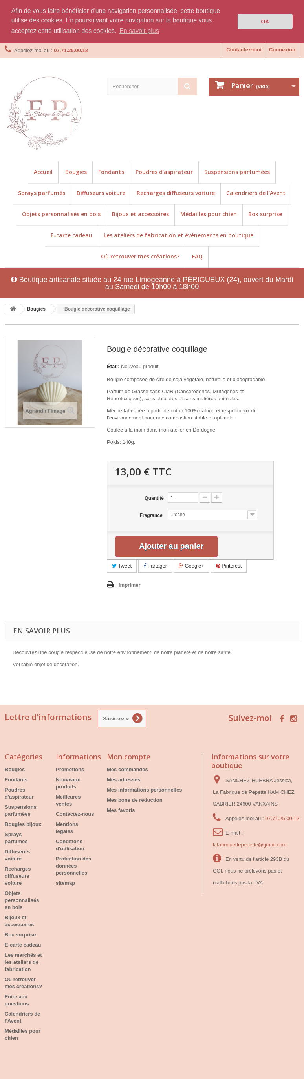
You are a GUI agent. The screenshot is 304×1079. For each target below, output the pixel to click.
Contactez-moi (244, 49)
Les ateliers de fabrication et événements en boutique (178, 235)
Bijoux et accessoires (140, 213)
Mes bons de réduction (135, 799)
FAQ (197, 256)
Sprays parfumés (41, 192)
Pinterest (229, 566)
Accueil (43, 171)
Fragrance (152, 515)
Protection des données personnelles (73, 865)
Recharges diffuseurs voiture (176, 192)
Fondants (111, 171)
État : (113, 366)
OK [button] (265, 21)
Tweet (122, 566)
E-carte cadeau (71, 235)
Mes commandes (127, 769)
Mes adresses (123, 779)
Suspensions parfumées (237, 171)
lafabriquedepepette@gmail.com (249, 844)
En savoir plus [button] (139, 30)
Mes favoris (121, 810)
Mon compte (128, 756)
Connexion (282, 49)
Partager (155, 566)
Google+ (191, 566)
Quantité (154, 498)
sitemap (65, 883)
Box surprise (265, 213)
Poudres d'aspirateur (164, 171)
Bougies (76, 171)
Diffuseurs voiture (101, 192)
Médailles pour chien (208, 213)
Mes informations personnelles (144, 789)
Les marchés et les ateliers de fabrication (23, 962)
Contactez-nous (75, 814)
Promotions (70, 769)
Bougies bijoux (23, 824)
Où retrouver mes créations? (140, 256)
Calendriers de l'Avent (256, 192)
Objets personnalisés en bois (61, 213)
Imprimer (130, 584)
